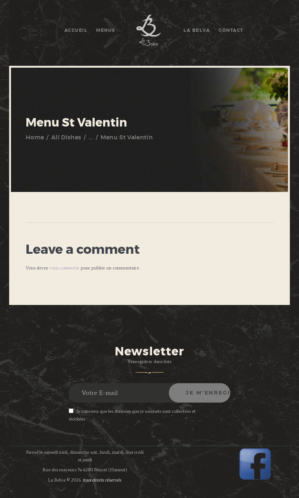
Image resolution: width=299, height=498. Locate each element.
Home (35, 137)
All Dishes (66, 137)
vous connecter (64, 268)
